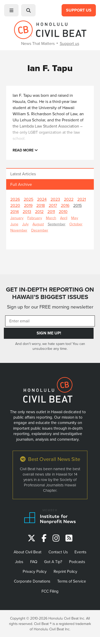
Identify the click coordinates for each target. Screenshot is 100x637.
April (63, 217)
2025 (28, 199)
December (39, 230)
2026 (15, 199)
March (51, 217)
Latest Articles (23, 174)
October (75, 224)
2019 (28, 205)
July (25, 224)
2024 (42, 199)
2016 (65, 205)
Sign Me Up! (49, 333)
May (74, 217)
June (14, 224)
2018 (40, 205)
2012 (39, 211)
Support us (69, 43)
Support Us (78, 10)
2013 (27, 211)
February (34, 217)
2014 (14, 211)
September (56, 224)
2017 (53, 205)
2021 (81, 199)
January (16, 217)
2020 (15, 205)
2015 (77, 205)
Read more (25, 150)
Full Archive (21, 184)
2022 (68, 199)
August (38, 224)
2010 (63, 211)
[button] (11, 10)
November (18, 230)
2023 (55, 199)
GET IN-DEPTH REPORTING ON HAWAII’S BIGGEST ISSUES (50, 293)
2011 (51, 211)
